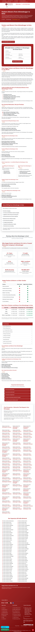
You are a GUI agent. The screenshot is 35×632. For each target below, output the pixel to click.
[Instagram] (5, 603)
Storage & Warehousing (17, 343)
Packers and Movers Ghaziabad (23, 535)
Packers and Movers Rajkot (22, 557)
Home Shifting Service (17, 326)
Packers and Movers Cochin (7, 537)
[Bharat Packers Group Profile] (11, 603)
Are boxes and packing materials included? (12, 397)
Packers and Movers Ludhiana (7, 545)
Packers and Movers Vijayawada (7, 563)
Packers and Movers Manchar (7, 569)
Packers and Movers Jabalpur (22, 570)
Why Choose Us (4, 609)
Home (3, 19)
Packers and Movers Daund (22, 579)
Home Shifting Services (16, 607)
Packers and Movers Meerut (7, 550)
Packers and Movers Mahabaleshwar (24, 544)
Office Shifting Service (17, 328)
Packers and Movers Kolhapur (23, 575)
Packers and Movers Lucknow (23, 538)
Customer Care (10, 0)
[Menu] (7, 6)
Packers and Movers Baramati (23, 560)
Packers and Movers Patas (22, 573)
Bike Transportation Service (17, 331)
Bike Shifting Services (16, 612)
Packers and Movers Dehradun (7, 532)
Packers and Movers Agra (22, 522)
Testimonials (4, 0)
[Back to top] (33, 630)
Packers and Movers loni (22, 563)
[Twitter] (3, 603)
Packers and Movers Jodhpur (7, 548)
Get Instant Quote (17, 61)
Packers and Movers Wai (6, 541)
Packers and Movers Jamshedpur (23, 548)
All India (18, 4)
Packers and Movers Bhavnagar (23, 542)
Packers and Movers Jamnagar (23, 537)
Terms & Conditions (24, 625)
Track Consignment (23, 0)
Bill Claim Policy (31, 625)
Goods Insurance (16, 617)
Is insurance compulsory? (9, 394)
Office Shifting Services (16, 609)
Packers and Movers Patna (22, 523)
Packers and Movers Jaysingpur (23, 578)
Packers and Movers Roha (6, 531)
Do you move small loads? (9, 392)
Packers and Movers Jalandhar (23, 534)
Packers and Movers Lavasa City (23, 569)
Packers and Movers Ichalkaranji (7, 525)
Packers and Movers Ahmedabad (7, 529)
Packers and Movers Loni (22, 572)
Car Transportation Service (17, 330)
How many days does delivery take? (11, 400)
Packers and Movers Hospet (7, 564)
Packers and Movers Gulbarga (7, 554)
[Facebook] (2, 603)
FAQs (3, 617)
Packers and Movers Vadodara (7, 575)
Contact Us (4, 618)
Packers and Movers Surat (6, 528)
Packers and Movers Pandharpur (7, 544)
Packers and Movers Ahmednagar (7, 556)
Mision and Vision (5, 614)
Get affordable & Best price (8, 41)
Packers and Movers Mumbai (7, 547)
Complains (16, 0)
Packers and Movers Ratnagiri (7, 578)
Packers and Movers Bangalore (23, 553)
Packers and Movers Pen (22, 556)
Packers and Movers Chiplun (7, 538)
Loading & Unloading (17, 335)
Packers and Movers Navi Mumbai (7, 535)
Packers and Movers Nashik (22, 528)
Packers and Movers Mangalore (23, 529)
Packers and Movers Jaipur (6, 579)
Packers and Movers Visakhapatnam (24, 525)
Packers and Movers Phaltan (7, 523)
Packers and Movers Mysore (22, 559)
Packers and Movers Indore (6, 551)
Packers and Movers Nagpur (22, 547)
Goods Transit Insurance (17, 341)
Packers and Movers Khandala (7, 567)
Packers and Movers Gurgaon (7, 559)
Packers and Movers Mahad (22, 526)
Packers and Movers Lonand (7, 570)
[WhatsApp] (5, 629)
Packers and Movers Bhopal (22, 550)
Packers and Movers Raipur (6, 553)
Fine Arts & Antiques (17, 337)
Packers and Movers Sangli (22, 531)
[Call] (5, 627)
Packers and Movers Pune (22, 541)
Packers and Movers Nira (22, 551)
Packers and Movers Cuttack (7, 573)
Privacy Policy (17, 625)
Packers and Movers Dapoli (6, 572)
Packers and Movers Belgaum (23, 564)
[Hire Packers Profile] (13, 603)
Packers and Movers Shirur (6, 522)
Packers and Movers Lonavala (23, 567)
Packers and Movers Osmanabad (7, 566)
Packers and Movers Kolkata (7, 560)
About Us (3, 607)
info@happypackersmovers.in (28, 618)
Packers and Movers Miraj (6, 557)
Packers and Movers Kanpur (22, 545)
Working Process (5, 612)
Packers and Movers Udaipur (22, 566)
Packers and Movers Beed (22, 576)
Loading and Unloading (17, 615)
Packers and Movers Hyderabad (7, 576)
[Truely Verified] (9, 603)
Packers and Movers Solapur (7, 534)
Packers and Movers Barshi (22, 554)
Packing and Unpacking (17, 614)
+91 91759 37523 (25, 4)
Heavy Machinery (17, 339)
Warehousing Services (16, 618)
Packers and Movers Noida (6, 526)
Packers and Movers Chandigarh (23, 532)
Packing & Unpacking (17, 333)
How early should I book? (9, 389)
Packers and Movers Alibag (6, 542)
